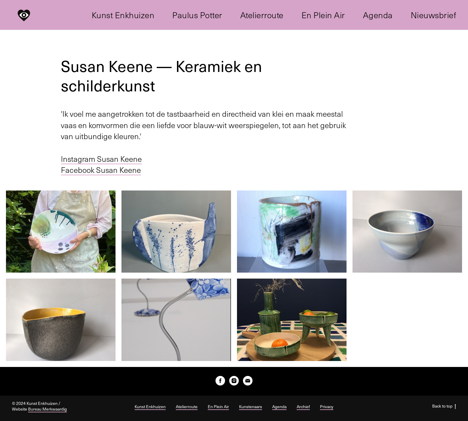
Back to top (444, 406)
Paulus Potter (197, 15)
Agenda (378, 15)
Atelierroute (262, 15)
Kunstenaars (250, 406)
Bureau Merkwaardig (47, 409)
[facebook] (220, 380)
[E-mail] (248, 380)
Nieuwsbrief (433, 15)
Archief (303, 406)
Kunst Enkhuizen (123, 15)
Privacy (326, 406)
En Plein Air (323, 15)
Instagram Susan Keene (101, 158)
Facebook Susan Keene (101, 170)
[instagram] (234, 380)
